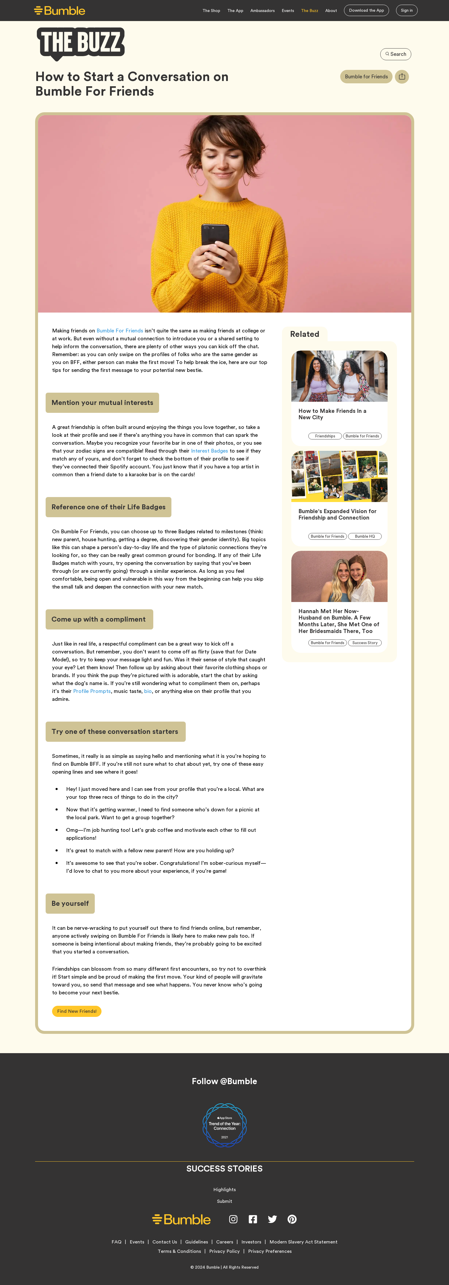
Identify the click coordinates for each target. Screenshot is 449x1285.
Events (288, 10)
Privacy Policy (224, 1251)
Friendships (328, 436)
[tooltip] (402, 77)
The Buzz (309, 10)
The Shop (211, 10)
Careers (224, 1242)
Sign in (407, 10)
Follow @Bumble (224, 1081)
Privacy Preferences (270, 1251)
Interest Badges (209, 451)
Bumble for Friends (367, 77)
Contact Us (164, 1242)
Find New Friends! (77, 1011)
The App (235, 10)
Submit (224, 1201)
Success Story (367, 643)
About (331, 10)
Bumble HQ (368, 536)
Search (395, 54)
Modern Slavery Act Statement (303, 1242)
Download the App (366, 10)
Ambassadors (262, 10)
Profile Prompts (92, 691)
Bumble (213, 1267)
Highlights (224, 1189)
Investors (251, 1242)
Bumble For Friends (120, 330)
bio (148, 691)
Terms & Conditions (179, 1251)
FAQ (116, 1242)
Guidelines (196, 1242)
